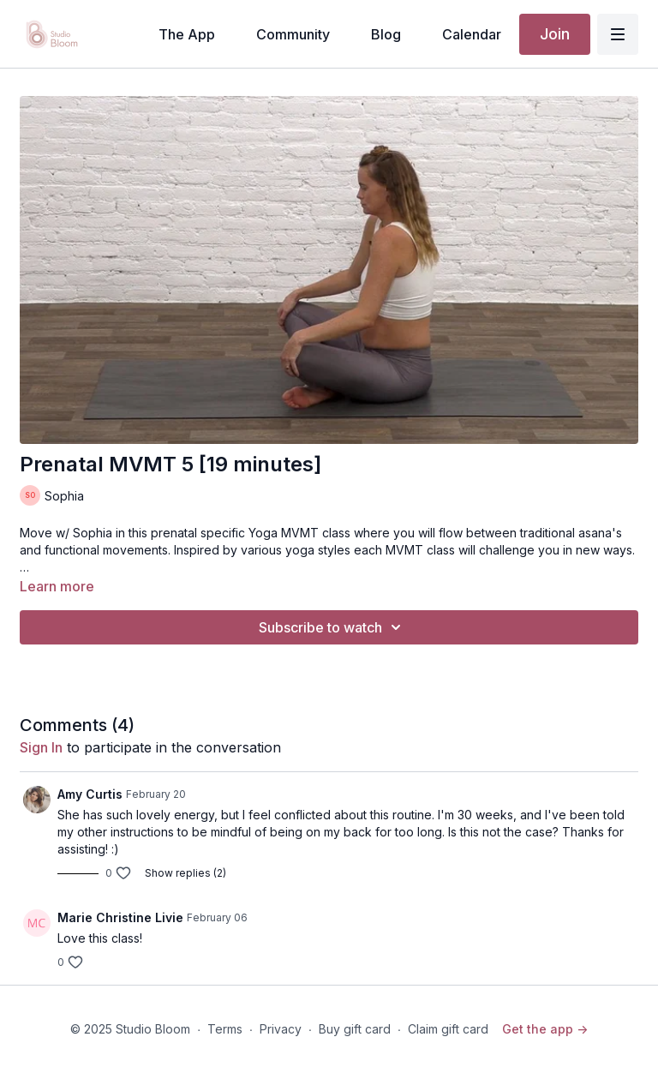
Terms (224, 1029)
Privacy (281, 1029)
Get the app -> (545, 1029)
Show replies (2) (185, 872)
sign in (41, 747)
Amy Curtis (90, 794)
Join (555, 34)
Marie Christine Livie (120, 917)
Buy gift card (355, 1029)
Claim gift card (448, 1029)
